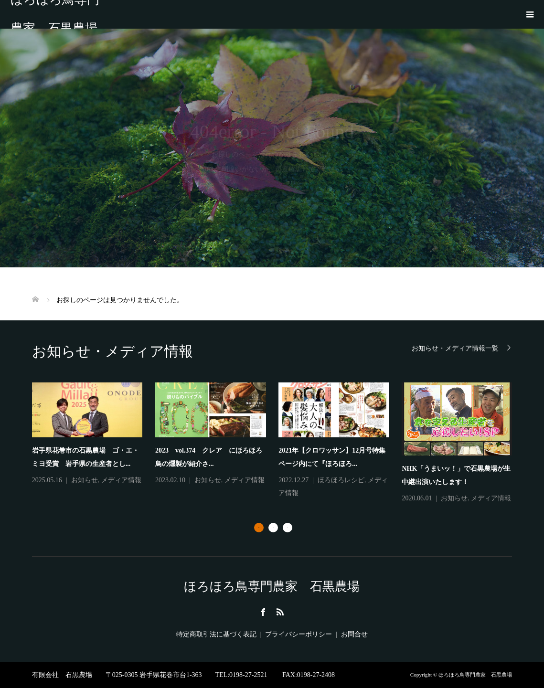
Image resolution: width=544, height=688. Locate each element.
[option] (278, 443)
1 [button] (259, 527)
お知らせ (84, 480)
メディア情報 (121, 480)
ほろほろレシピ (341, 480)
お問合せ (354, 634)
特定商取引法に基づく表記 (216, 634)
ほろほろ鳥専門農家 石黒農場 (55, 14)
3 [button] (287, 527)
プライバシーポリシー (298, 634)
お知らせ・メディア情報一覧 (455, 348)
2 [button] (273, 527)
